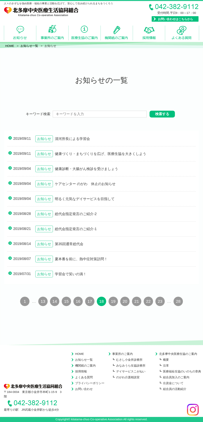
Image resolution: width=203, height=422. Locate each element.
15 (66, 301)
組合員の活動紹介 (174, 389)
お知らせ (44, 139)
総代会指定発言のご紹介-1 (76, 229)
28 (178, 301)
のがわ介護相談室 (128, 377)
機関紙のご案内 (85, 365)
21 (136, 301)
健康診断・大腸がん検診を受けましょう (86, 169)
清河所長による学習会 (72, 139)
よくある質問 (84, 377)
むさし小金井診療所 (129, 359)
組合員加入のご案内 (176, 377)
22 (148, 301)
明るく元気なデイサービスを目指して (85, 199)
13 (43, 301)
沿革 (166, 365)
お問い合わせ (84, 389)
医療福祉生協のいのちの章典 (182, 371)
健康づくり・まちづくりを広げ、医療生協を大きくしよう (100, 154)
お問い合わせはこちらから (175, 19)
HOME (79, 353)
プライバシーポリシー (89, 383)
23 (160, 301)
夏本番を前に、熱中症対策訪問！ (81, 259)
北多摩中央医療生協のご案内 (178, 353)
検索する (162, 114)
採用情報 (81, 371)
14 (54, 301)
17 (89, 301)
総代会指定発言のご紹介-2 (76, 214)
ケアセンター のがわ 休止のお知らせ (85, 184)
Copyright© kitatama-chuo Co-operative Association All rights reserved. (101, 419)
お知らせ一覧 (84, 359)
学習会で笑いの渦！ (70, 274)
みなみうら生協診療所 (130, 365)
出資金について (173, 383)
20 (125, 301)
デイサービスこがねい (130, 371)
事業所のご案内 (122, 353)
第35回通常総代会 (69, 244)
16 (78, 301)
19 (113, 301)
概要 (166, 359)
